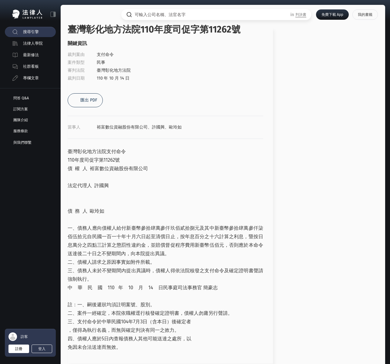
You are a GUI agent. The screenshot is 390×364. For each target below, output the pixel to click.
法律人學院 (33, 43)
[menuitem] (30, 32)
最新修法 (31, 55)
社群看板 (31, 66)
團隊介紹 (20, 120)
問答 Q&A (21, 98)
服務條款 (20, 131)
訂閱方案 (20, 109)
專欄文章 (31, 78)
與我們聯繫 (22, 142)
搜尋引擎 (31, 31)
